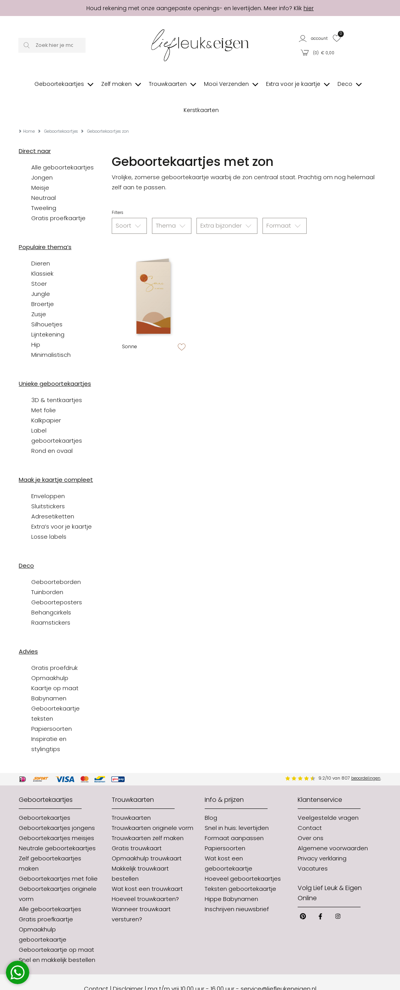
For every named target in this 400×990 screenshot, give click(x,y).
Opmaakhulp (49, 654)
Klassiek (42, 250)
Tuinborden (47, 568)
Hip (35, 321)
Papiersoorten (51, 705)
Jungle (40, 270)
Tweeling (43, 184)
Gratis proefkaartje (58, 195)
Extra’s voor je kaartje (61, 503)
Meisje (40, 164)
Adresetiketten (52, 493)
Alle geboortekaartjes (62, 144)
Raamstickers (50, 599)
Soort (129, 203)
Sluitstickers (48, 483)
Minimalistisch (51, 331)
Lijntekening (47, 311)
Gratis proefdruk (54, 644)
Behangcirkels (51, 589)
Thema (172, 203)
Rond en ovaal (52, 427)
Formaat (284, 203)
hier (309, 8)
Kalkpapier (46, 397)
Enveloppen (48, 472)
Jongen (42, 154)
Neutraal (43, 174)
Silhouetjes (46, 301)
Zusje (38, 291)
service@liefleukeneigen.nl (278, 965)
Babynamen (48, 675)
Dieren (40, 240)
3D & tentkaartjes (56, 376)
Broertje (42, 280)
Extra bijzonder (227, 203)
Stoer (39, 260)
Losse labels (48, 513)
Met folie (43, 387)
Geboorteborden (56, 558)
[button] (314, 38)
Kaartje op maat (55, 665)
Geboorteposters (56, 579)
